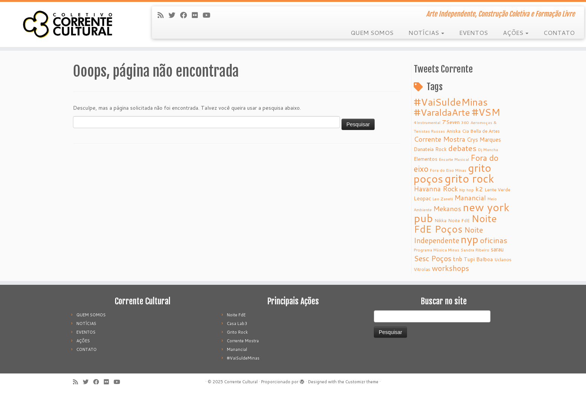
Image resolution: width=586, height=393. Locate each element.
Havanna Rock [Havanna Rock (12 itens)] (436, 188)
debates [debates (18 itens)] (462, 148)
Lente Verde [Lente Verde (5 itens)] (497, 189)
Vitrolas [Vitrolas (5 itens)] (422, 269)
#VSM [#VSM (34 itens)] (486, 112)
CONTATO (559, 32)
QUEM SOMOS (372, 32)
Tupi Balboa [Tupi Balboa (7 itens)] (478, 259)
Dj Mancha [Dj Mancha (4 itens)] (488, 149)
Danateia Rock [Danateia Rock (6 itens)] (430, 149)
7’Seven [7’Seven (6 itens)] (451, 121)
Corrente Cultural (241, 382)
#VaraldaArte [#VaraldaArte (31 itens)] (442, 112)
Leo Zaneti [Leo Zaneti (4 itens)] (443, 198)
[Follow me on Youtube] (209, 15)
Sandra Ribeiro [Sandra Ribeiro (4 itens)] (475, 249)
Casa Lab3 (237, 323)
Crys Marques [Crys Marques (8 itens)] (484, 140)
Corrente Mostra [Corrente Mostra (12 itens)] (439, 139)
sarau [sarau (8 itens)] (497, 249)
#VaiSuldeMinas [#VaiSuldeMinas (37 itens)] (451, 102)
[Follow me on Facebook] (186, 15)
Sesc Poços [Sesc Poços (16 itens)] (432, 258)
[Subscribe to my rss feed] (163, 15)
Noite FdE (236, 315)
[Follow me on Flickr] (197, 15)
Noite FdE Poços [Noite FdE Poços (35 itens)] (455, 224)
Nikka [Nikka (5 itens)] (440, 220)
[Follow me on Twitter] (174, 15)
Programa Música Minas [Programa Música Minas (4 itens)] (436, 249)
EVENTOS (473, 32)
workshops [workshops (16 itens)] (450, 268)
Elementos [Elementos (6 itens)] (425, 158)
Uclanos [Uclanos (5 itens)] (503, 259)
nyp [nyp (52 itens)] (469, 238)
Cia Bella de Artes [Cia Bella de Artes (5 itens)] (481, 131)
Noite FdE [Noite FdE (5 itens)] (459, 220)
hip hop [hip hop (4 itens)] (466, 189)
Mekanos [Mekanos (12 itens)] (447, 208)
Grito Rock (237, 332)
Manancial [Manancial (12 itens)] (470, 198)
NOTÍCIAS (426, 32)
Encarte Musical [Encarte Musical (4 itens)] (454, 159)
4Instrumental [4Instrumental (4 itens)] (427, 122)
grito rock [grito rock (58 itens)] (469, 178)
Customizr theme (361, 382)
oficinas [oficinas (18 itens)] (493, 240)
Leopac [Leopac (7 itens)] (422, 198)
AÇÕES (515, 32)
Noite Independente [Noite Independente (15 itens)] (448, 235)
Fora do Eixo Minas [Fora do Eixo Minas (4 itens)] (448, 170)
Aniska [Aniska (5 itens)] (453, 131)
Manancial (237, 349)
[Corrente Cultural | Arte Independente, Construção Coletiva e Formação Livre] (67, 24)
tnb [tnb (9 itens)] (457, 259)
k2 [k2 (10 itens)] (479, 188)
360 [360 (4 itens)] (465, 122)
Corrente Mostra (243, 341)
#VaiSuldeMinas (243, 358)
